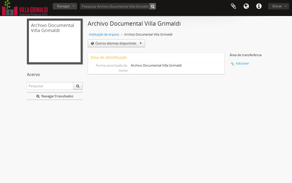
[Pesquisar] (153, 6)
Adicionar (242, 63)
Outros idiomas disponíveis (118, 43)
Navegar (63, 6)
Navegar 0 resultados (54, 96)
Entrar (277, 6)
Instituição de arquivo (104, 34)
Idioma (246, 6)
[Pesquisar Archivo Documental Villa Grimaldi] (118, 6)
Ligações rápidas (258, 6)
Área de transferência (233, 6)
